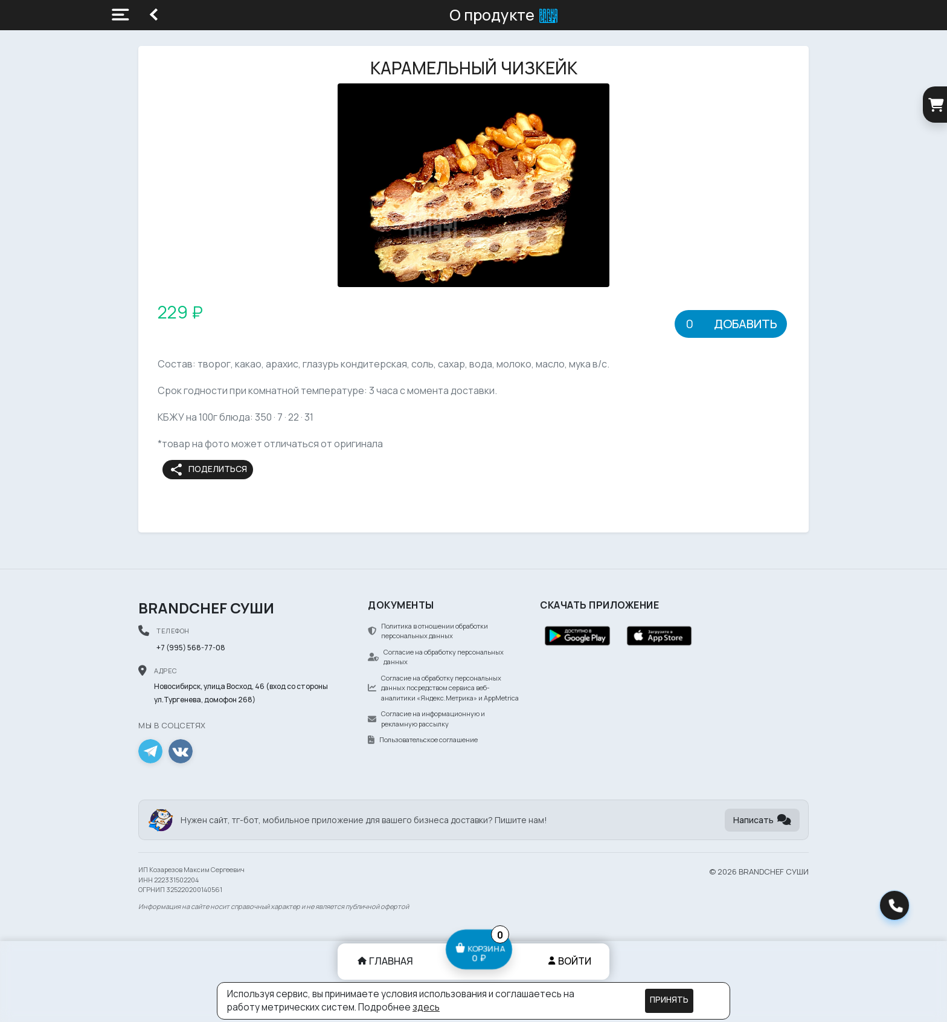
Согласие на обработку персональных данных (436, 657)
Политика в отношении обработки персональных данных (428, 631)
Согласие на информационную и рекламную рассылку (426, 718)
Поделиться (208, 469)
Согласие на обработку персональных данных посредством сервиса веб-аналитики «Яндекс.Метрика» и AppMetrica (443, 687)
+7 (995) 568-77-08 (190, 647)
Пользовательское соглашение (423, 739)
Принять (669, 999)
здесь (426, 1007)
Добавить (745, 323)
